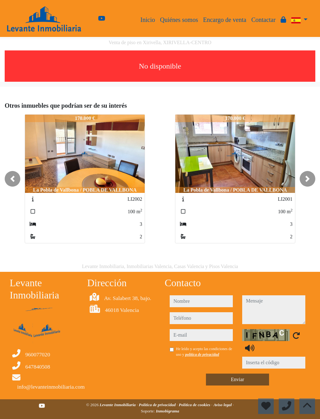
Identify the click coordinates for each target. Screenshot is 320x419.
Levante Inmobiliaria (118, 404)
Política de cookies (195, 404)
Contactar (263, 19)
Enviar (237, 379)
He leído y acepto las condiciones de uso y (204, 352)
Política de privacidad (158, 404)
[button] (12, 179)
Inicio (147, 19)
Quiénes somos (179, 19)
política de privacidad (202, 354)
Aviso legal (223, 404)
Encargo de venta (224, 19)
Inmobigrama (167, 411)
